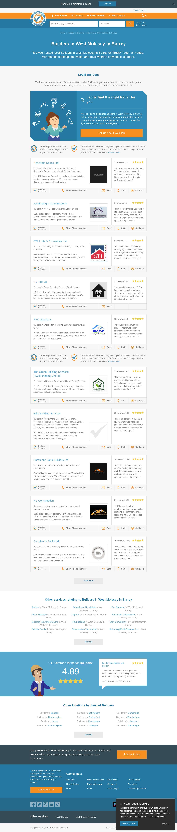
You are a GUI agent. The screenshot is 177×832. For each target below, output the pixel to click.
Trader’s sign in (140, 10)
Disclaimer (132, 784)
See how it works (46, 790)
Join (107, 4)
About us (70, 780)
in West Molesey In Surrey (49, 607)
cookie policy (140, 817)
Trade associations (95, 780)
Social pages (113, 789)
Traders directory (94, 784)
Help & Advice (72, 784)
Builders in (49, 713)
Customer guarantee (137, 789)
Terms (89, 789)
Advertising (112, 780)
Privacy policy (134, 780)
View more (88, 581)
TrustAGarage (61, 817)
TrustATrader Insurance (85, 817)
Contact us (112, 784)
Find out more (114, 152)
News (68, 789)
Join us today (132, 754)
